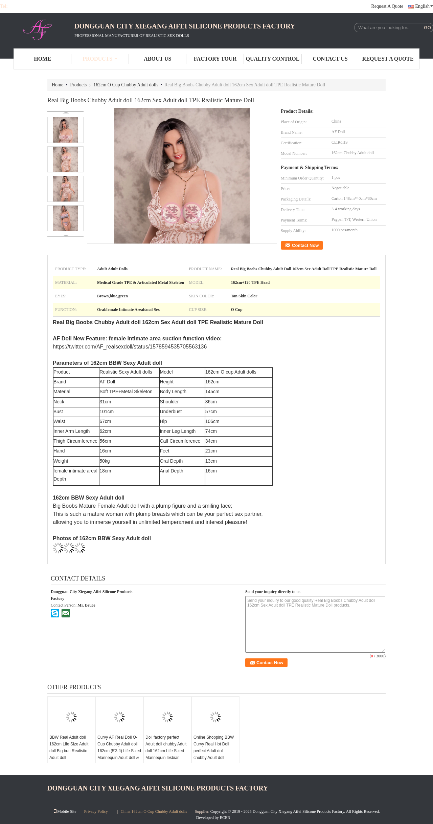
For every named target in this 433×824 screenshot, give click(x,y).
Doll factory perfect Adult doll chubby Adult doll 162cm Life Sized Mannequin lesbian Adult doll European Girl (166, 751)
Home (42, 59)
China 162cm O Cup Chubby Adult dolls (154, 811)
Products (100, 59)
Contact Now (305, 245)
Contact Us (330, 59)
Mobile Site (64, 811)
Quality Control (273, 59)
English (424, 6)
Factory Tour (215, 59)
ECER (225, 817)
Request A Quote (387, 6)
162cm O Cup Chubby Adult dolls (125, 84)
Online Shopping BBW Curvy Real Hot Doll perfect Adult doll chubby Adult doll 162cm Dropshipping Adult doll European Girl (214, 754)
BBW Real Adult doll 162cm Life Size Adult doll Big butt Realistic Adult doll (68, 747)
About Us (157, 59)
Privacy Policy (96, 811)
